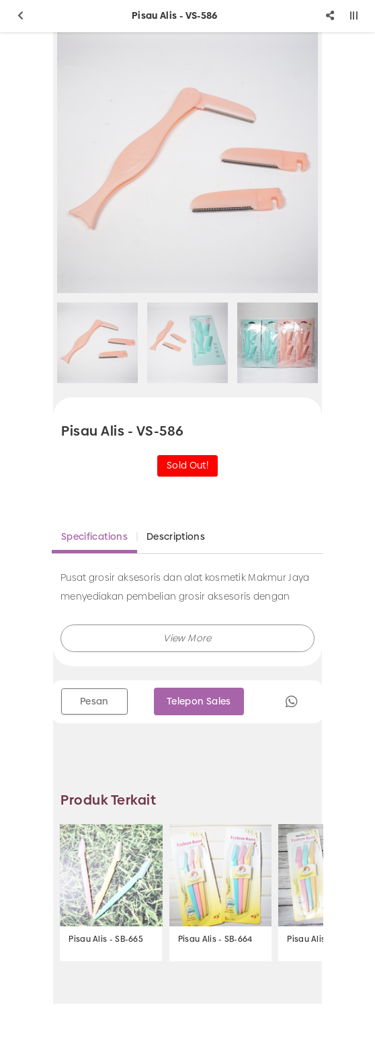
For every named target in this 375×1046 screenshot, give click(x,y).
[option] (187, 162)
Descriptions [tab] (176, 536)
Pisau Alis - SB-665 (106, 939)
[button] (187, 638)
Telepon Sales (199, 701)
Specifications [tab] (94, 536)
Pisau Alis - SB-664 (215, 939)
